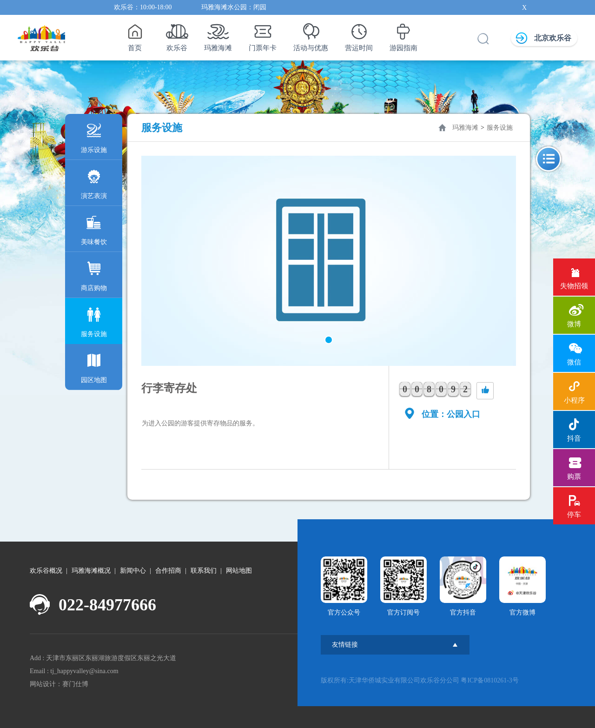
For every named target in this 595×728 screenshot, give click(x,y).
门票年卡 (263, 35)
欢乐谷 (177, 35)
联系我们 (204, 570)
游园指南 (403, 35)
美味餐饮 (94, 228)
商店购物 (94, 274)
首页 (134, 35)
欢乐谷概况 (46, 570)
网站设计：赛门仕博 (59, 684)
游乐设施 (94, 136)
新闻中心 (133, 570)
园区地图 (94, 366)
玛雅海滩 (218, 35)
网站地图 (239, 570)
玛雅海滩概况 (91, 570)
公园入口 (463, 414)
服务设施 (94, 320)
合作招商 (168, 570)
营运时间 (359, 35)
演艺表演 (94, 182)
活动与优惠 (310, 35)
